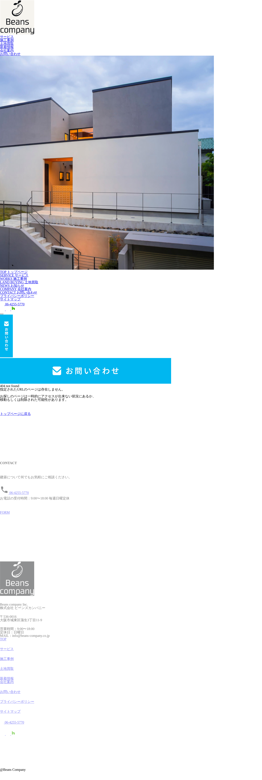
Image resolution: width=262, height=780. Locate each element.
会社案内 (7, 50)
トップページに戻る (15, 414)
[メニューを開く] (1, 314)
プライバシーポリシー (17, 296)
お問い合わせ (10, 54)
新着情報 (7, 47)
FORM (5, 514)
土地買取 (7, 43)
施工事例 (7, 40)
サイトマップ (10, 299)
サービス (7, 37)
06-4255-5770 (12, 304)
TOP (3, 640)
